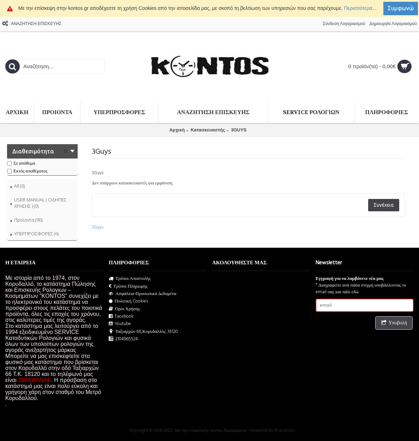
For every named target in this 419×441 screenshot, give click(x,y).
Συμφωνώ (401, 8)
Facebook (121, 316)
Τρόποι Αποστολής (130, 278)
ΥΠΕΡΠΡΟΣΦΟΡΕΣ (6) (36, 233)
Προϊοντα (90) (28, 220)
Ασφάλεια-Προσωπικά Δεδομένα (142, 293)
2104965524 (123, 339)
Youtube (120, 324)
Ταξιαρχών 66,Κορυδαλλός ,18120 (143, 331)
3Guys (97, 227)
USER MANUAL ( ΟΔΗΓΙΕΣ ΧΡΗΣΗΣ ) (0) (40, 202)
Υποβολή (394, 323)
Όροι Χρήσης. (125, 309)
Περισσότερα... (360, 8)
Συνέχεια (383, 205)
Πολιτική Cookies (128, 301)
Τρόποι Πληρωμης (128, 286)
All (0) (19, 186)
